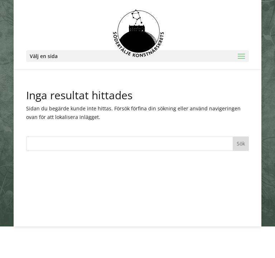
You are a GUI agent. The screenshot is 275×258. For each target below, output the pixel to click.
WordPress (182, 216)
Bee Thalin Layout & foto (127, 216)
